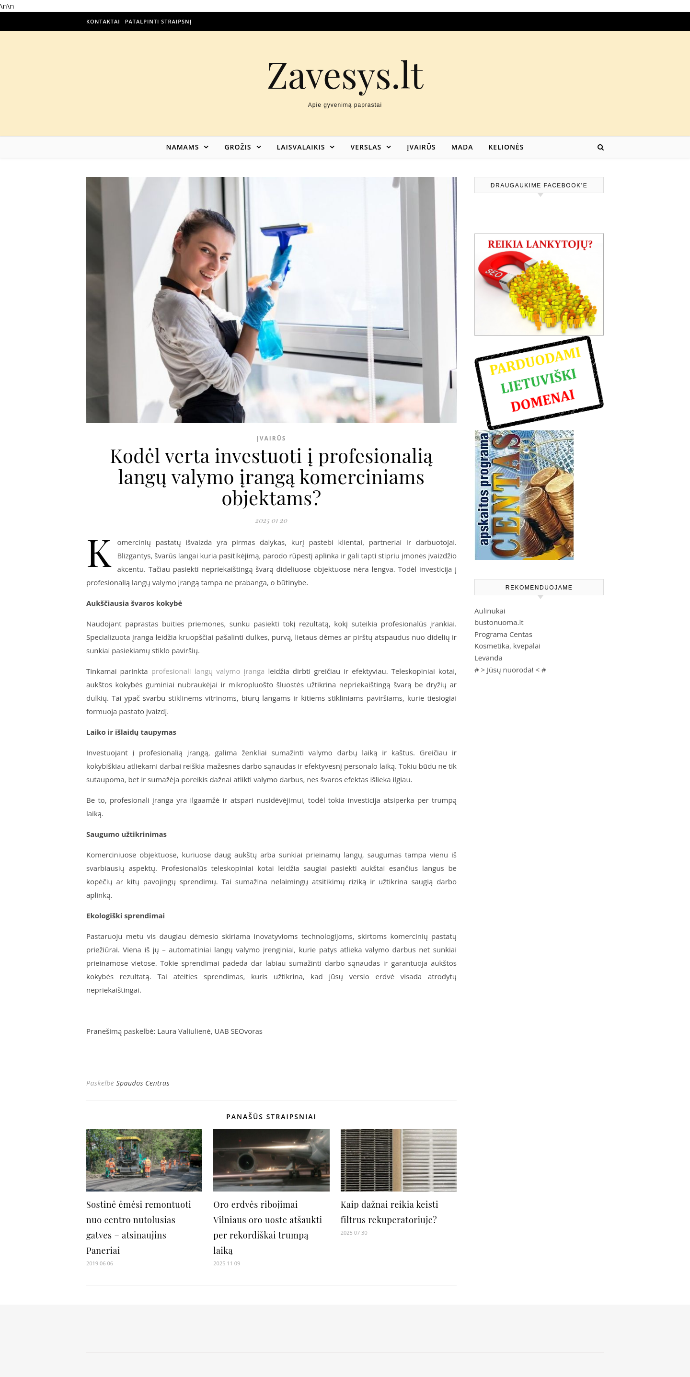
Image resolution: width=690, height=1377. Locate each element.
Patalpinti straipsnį (158, 21)
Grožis (237, 146)
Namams (182, 146)
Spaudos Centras (143, 1083)
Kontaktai (103, 21)
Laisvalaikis (301, 146)
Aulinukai (490, 610)
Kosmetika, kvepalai (507, 645)
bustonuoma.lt (499, 622)
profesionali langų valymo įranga (208, 671)
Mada (462, 146)
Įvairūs (421, 146)
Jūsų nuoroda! (510, 669)
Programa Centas (503, 634)
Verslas (365, 146)
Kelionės (506, 146)
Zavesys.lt (345, 74)
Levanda (488, 657)
